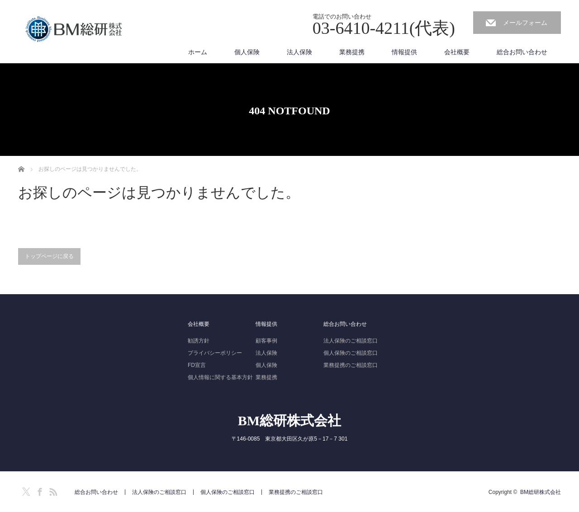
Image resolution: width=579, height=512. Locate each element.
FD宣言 (197, 365)
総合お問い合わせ (522, 52)
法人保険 (299, 52)
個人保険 (247, 52)
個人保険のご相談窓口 (350, 353)
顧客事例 (266, 340)
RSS (52, 490)
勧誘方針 (198, 340)
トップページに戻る (49, 256)
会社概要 (457, 52)
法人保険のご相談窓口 (350, 340)
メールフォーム (525, 22)
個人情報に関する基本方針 (220, 377)
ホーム (197, 52)
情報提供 (404, 52)
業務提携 (352, 52)
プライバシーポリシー (215, 353)
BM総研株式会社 (289, 420)
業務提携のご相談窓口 (350, 365)
